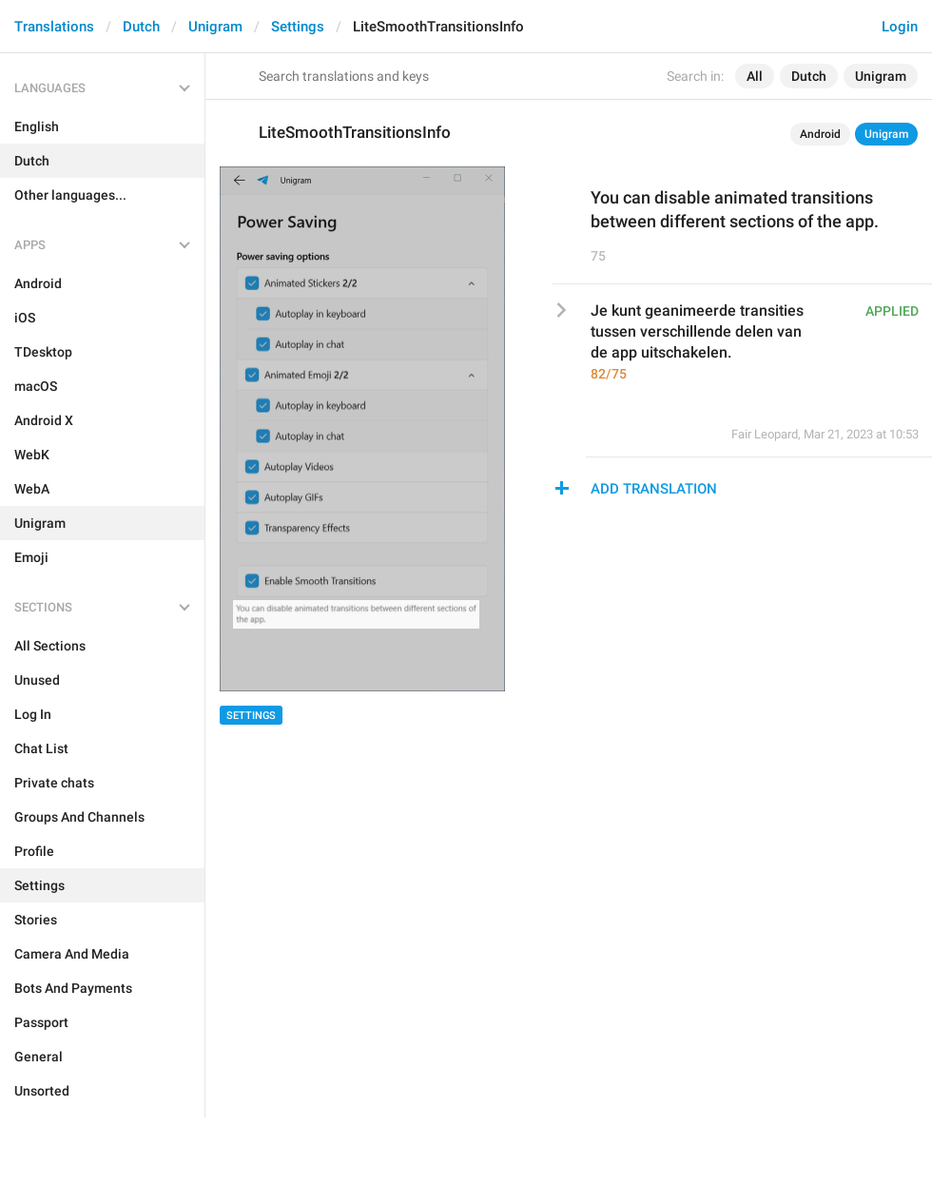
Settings (297, 26)
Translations (54, 26)
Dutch (141, 26)
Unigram (215, 26)
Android (820, 134)
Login (900, 26)
